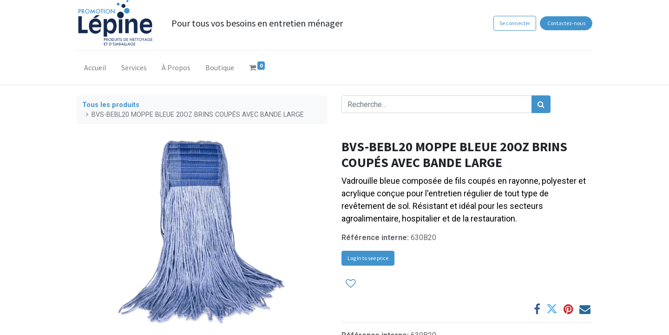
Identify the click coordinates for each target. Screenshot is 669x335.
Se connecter (514, 23)
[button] (350, 283)
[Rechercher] (541, 104)
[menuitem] (95, 69)
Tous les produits (110, 105)
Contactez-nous (566, 23)
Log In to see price (368, 258)
